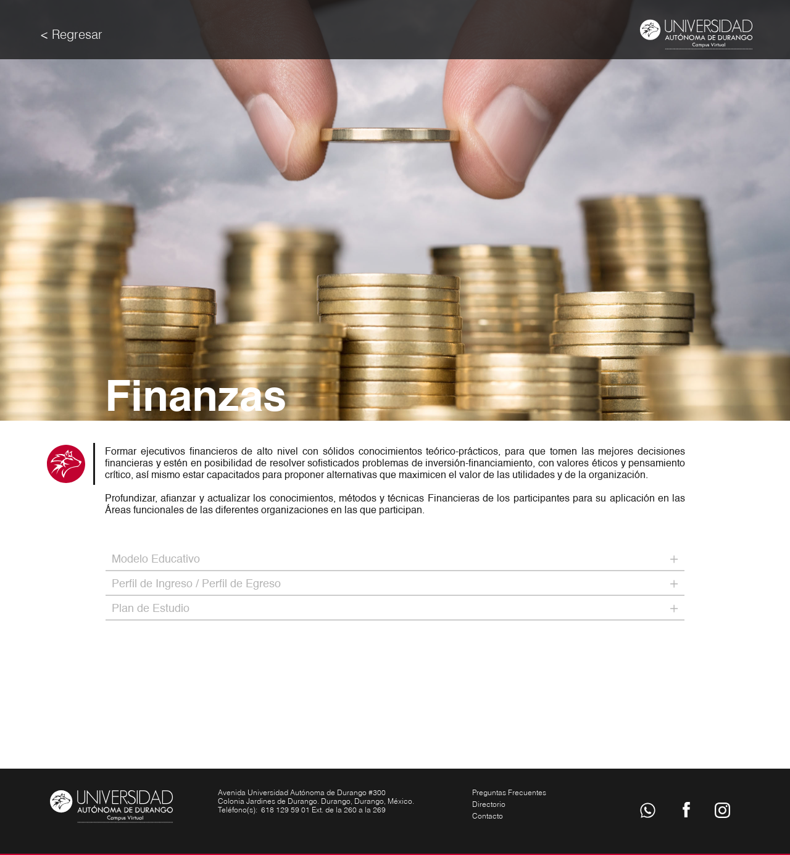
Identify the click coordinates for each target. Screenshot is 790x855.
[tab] (395, 559)
